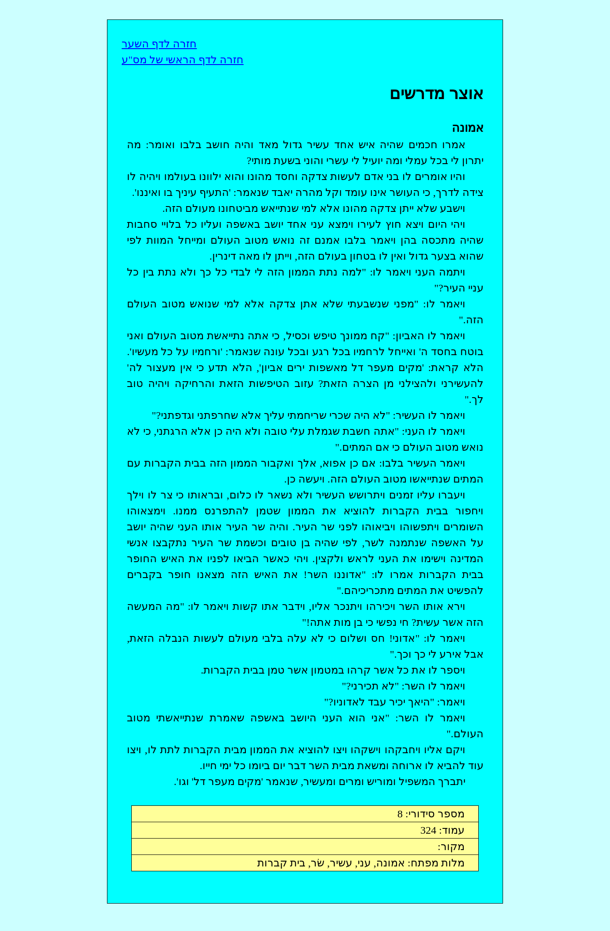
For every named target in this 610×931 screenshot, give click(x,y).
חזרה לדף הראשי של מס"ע (183, 59)
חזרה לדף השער (159, 44)
